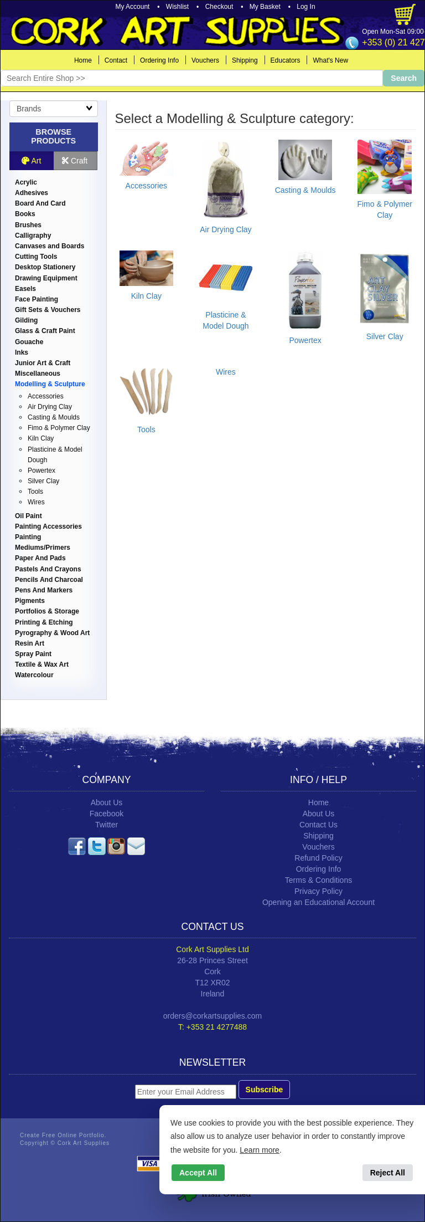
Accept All (198, 1172)
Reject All (387, 1172)
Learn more (259, 1150)
